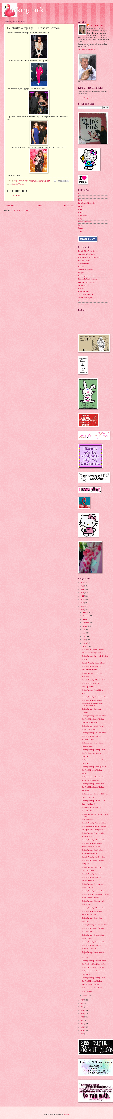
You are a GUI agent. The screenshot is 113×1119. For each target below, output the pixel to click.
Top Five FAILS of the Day (90, 683)
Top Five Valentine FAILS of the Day (94, 826)
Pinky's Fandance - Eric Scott (91, 709)
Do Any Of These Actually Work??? (93, 830)
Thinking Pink (23, 10)
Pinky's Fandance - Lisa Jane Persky (93, 901)
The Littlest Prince (88, 811)
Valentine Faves (87, 836)
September (86, 623)
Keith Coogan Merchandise (87, 203)
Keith (80, 200)
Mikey (80, 219)
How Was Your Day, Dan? (86, 282)
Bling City (85, 864)
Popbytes (81, 273)
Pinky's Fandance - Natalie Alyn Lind (94, 971)
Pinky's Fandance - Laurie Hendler (93, 760)
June (84, 633)
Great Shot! (85, 763)
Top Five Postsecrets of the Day (92, 753)
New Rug (85, 756)
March (85, 643)
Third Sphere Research (85, 270)
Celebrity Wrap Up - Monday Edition (94, 733)
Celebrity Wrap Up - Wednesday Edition (95, 697)
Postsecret (81, 266)
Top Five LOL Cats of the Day (91, 666)
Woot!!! (84, 693)
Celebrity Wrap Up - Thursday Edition (94, 680)
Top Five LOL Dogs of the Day (92, 700)
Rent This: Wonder (88, 819)
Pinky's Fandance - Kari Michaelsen (93, 833)
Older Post (69, 205)
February (86, 646)
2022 (82, 596)
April (84, 640)
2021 (82, 599)
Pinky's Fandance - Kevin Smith (92, 673)
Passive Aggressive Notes (86, 276)
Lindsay (80, 209)
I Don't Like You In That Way (87, 279)
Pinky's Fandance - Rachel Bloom (92, 690)
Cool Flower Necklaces (85, 294)
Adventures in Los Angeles (86, 254)
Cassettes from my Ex (85, 298)
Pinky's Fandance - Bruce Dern (92, 918)
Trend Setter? (86, 904)
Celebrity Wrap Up (18, 184)
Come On (85, 712)
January (85, 996)
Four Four (81, 288)
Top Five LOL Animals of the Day (93, 649)
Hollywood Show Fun (89, 914)
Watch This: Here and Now (90, 898)
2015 (82, 1007)
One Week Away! (87, 746)
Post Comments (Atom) (20, 210)
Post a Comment (15, 195)
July (84, 629)
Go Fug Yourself (83, 285)
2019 (82, 606)
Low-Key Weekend (88, 687)
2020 (82, 603)
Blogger (66, 1114)
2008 (82, 1030)
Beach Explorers (87, 938)
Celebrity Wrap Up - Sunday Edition (93, 750)
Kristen (80, 206)
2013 (82, 1013)
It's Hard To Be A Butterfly (90, 984)
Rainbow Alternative (84, 222)
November (86, 616)
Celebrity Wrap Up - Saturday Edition (94, 767)
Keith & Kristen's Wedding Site (88, 251)
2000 (82, 1034)
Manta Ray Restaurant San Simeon (93, 967)
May (84, 636)
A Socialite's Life (83, 304)
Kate (79, 197)
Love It (84, 659)
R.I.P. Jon (85, 957)
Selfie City (85, 921)
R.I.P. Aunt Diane (87, 932)
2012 (82, 1017)
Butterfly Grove (87, 991)
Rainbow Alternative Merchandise (89, 257)
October (85, 619)
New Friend (86, 974)
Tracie (80, 231)
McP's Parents (82, 215)
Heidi (80, 194)
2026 (82, 582)
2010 (82, 1024)
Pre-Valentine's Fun (88, 881)
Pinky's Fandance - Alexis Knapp (92, 726)
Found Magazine (83, 291)
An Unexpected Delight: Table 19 (92, 653)
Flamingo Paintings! (88, 739)
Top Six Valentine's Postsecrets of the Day (95, 894)
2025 (82, 586)
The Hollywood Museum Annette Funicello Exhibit (92, 704)
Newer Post (9, 205)
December (86, 612)
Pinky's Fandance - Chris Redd (91, 988)
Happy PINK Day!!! (88, 887)
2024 (82, 589)
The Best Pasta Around (89, 670)
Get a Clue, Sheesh (88, 870)
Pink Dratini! (86, 676)
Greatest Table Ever (88, 797)
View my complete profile (86, 49)
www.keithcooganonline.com (87, 98)
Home (39, 205)
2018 (82, 610)
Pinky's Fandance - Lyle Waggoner (93, 884)
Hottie (84, 773)
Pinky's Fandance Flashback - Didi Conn (95, 794)
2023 (82, 593)
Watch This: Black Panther (90, 780)
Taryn (80, 225)
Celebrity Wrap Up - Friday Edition (93, 663)
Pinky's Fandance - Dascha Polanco (93, 935)
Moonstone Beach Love (89, 949)
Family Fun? (86, 790)
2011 (82, 1020)
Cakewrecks (82, 301)
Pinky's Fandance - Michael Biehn (93, 777)
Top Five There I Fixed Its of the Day (94, 964)
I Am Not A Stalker (84, 260)
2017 (82, 1000)
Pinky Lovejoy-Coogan (97, 25)
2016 (82, 1003)
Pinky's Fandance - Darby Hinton (92, 743)
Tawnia (80, 228)
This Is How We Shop (89, 729)
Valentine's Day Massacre (90, 853)
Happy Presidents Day (89, 804)
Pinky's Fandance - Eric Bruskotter (93, 850)
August (85, 626)
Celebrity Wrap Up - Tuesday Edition (94, 716)
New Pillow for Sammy (89, 722)
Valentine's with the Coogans (91, 847)
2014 (82, 1010)
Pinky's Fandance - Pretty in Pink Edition (95, 656)
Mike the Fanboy (83, 263)
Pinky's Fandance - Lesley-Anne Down (94, 867)
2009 (82, 1027)
